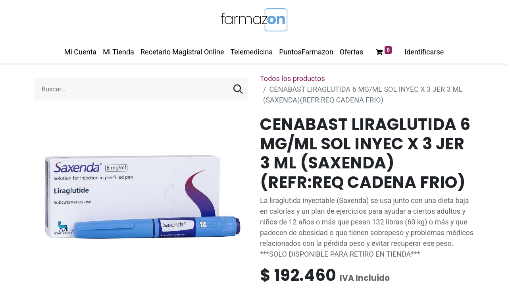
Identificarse (424, 52)
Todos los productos (292, 78)
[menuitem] (80, 51)
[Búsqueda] (238, 89)
